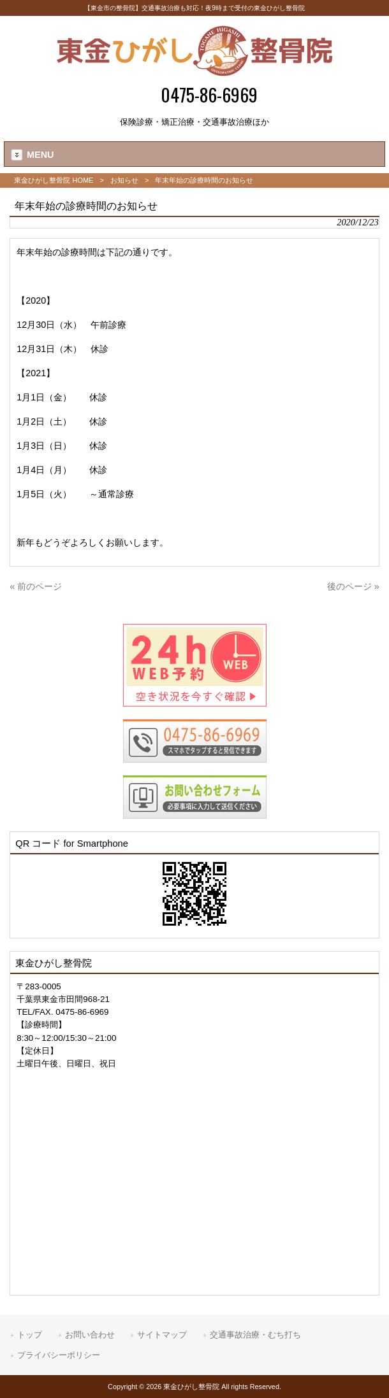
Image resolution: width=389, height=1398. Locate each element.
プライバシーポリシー (58, 1355)
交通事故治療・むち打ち (255, 1334)
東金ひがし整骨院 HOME (53, 180)
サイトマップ (162, 1334)
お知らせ (124, 180)
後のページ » (353, 586)
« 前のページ (36, 586)
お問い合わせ (90, 1334)
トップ (29, 1334)
